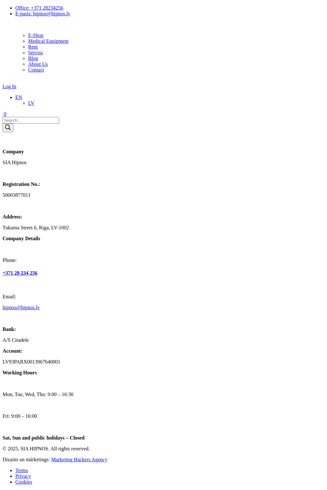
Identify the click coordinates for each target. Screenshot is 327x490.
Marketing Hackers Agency (79, 459)
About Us (38, 64)
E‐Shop (35, 35)
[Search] (8, 128)
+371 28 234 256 (20, 273)
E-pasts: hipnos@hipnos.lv (42, 13)
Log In (9, 86)
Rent (33, 47)
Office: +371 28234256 (39, 8)
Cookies (23, 482)
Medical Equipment (48, 41)
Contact (36, 70)
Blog (33, 58)
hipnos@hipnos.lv (21, 307)
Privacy (23, 476)
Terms (21, 470)
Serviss (35, 52)
